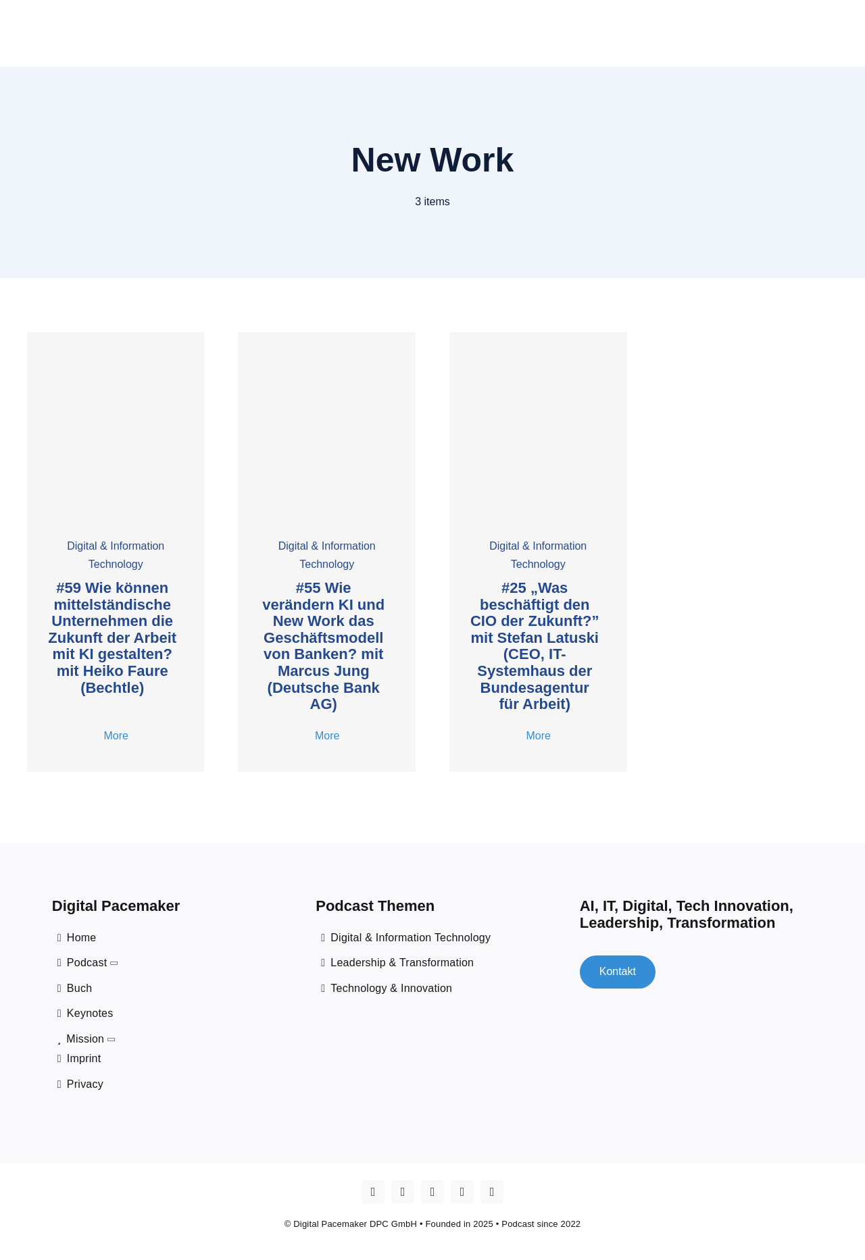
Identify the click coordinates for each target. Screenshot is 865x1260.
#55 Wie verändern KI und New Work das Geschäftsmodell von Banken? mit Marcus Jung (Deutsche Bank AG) (323, 643)
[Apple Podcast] (373, 1189)
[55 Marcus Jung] (327, 334)
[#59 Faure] (116, 334)
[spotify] (462, 1189)
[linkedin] (432, 1189)
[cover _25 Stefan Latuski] (538, 334)
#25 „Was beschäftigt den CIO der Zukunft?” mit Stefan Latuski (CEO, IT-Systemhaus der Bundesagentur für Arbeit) (534, 643)
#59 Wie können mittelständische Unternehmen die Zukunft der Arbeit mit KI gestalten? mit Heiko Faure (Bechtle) (112, 635)
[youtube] (402, 1189)
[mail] (491, 1189)
